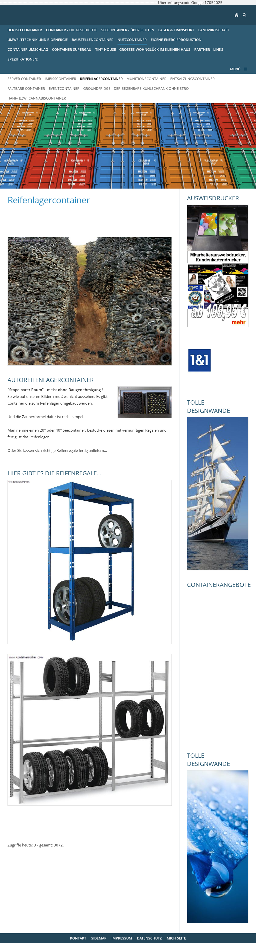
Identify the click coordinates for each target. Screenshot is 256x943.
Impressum (122, 938)
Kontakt (78, 938)
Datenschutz (149, 938)
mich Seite (176, 938)
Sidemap (98, 938)
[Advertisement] (66, 218)
